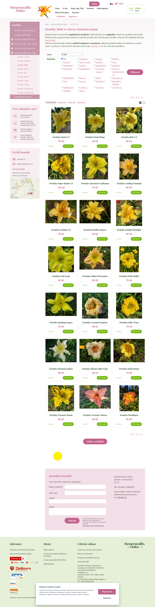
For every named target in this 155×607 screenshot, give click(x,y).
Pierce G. (82, 81)
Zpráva (51, 507)
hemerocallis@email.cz (25, 164)
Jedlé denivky (49, 564)
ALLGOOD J (83, 59)
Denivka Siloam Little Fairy (95, 368)
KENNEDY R (67, 69)
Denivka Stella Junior (129, 368)
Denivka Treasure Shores (95, 415)
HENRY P (82, 66)
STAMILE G (83, 88)
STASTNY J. (100, 88)
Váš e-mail (53, 493)
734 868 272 (122, 497)
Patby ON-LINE (83, 561)
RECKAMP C (100, 81)
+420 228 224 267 (87, 581)
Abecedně (81, 102)
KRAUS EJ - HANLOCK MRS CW (118, 72)
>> (142, 97)
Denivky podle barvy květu (59, 24)
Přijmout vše (107, 592)
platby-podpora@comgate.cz (94, 579)
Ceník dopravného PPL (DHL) (55, 560)
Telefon (52, 498)
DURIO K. (115, 59)
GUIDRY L (99, 62)
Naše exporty (49, 550)
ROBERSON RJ (68, 88)
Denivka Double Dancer (95, 229)
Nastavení (107, 598)
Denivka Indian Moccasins (95, 276)
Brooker (99, 59)
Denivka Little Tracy (129, 322)
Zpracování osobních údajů (20, 554)
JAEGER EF (116, 66)
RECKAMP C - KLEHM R (117, 82)
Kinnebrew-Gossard (100, 70)
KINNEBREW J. (84, 69)
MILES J (98, 78)
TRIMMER (66, 91)
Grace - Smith (84, 62)
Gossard (66, 62)
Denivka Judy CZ (129, 137)
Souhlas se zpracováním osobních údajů (26, 597)
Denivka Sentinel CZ (61, 229)
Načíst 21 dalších (95, 441)
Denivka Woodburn (129, 415)
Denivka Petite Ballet (129, 276)
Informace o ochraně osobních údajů (93, 526)
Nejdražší (71, 102)
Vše (64, 59)
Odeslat (72, 520)
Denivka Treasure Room (61, 415)
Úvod (46, 24)
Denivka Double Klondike (129, 229)
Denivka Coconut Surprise (95, 322)
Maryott (82, 78)
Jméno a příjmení (55, 487)
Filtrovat (135, 72)
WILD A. (82, 91)
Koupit (69, 146)
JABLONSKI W (101, 66)
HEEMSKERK (68, 66)
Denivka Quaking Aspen (61, 322)
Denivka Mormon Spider (61, 368)
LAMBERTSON (68, 78)
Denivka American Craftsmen (95, 183)
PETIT (65, 81)
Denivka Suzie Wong (95, 137)
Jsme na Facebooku (85, 554)
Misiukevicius (117, 78)
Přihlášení (61, 16)
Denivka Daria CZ (61, 137)
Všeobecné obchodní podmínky (22, 550)
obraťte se (95, 46)
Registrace (73, 16)
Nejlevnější (62, 102)
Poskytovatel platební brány (88, 558)
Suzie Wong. (50, 40)
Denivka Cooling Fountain (129, 183)
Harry (114, 62)
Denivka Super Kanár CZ (61, 183)
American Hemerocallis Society (90, 550)
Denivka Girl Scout (61, 276)
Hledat (94, 4)
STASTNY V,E (117, 88)
